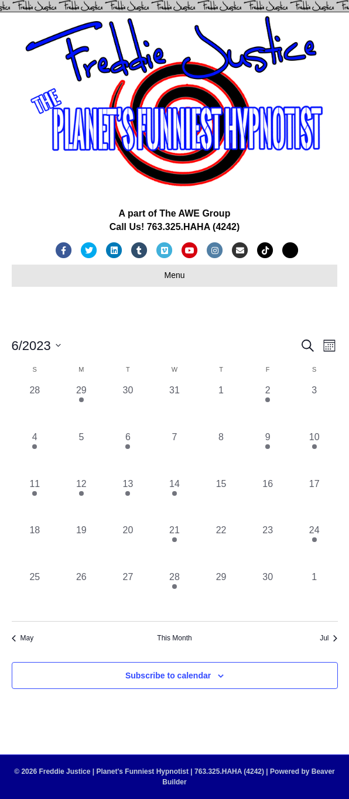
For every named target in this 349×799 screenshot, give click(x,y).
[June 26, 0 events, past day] (81, 593)
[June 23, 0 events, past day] (267, 546)
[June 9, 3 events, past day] (267, 453)
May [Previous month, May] (23, 638)
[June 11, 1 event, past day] (35, 500)
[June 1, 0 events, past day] (221, 406)
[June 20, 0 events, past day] (128, 546)
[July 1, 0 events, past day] (314, 593)
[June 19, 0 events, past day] (81, 546)
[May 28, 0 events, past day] (35, 406)
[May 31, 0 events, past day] (174, 406)
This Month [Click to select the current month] (174, 638)
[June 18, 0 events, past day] (35, 546)
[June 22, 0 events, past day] (221, 546)
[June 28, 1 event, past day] (174, 593)
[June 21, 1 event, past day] (174, 546)
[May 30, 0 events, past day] (128, 406)
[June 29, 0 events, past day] (221, 593)
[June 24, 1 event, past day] (314, 546)
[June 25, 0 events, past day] (35, 593)
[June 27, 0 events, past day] (128, 593)
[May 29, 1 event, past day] (81, 406)
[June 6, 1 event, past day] (128, 453)
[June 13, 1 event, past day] (128, 500)
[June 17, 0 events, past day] (314, 500)
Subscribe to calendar (168, 675)
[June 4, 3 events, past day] (35, 453)
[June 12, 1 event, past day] (81, 500)
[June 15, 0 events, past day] (221, 500)
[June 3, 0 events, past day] (314, 406)
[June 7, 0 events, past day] (174, 453)
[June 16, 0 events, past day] (267, 500)
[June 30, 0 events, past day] (267, 593)
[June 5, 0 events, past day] (81, 453)
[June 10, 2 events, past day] (314, 453)
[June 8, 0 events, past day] (221, 453)
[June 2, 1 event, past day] (267, 406)
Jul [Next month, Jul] (328, 638)
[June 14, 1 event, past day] (174, 500)
